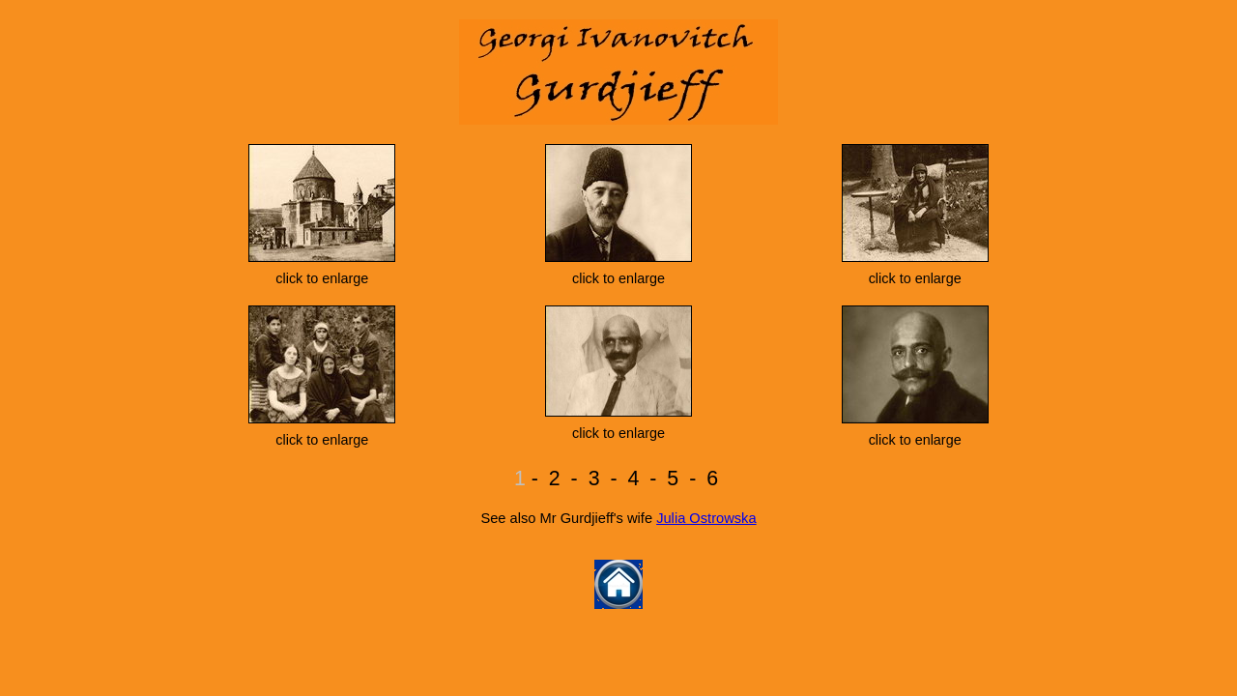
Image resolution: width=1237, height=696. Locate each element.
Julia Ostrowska (706, 518)
